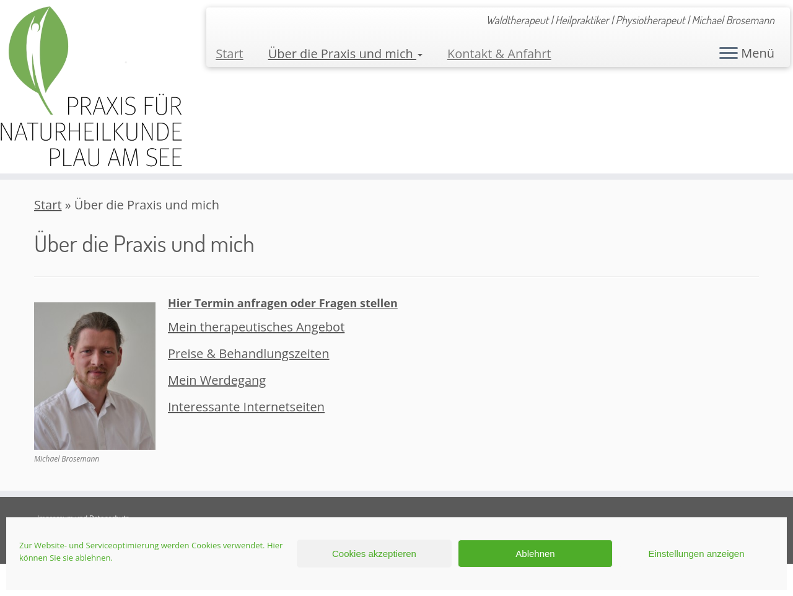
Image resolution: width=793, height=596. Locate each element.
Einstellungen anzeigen (696, 553)
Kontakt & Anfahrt (499, 53)
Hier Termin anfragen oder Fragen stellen (283, 303)
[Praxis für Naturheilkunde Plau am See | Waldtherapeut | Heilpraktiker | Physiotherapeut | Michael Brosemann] (91, 86)
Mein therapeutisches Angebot (256, 326)
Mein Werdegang (217, 380)
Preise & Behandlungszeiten (249, 353)
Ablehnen (534, 553)
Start (229, 53)
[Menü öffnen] (728, 54)
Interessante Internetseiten (246, 406)
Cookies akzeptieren (374, 553)
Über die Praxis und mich (345, 53)
